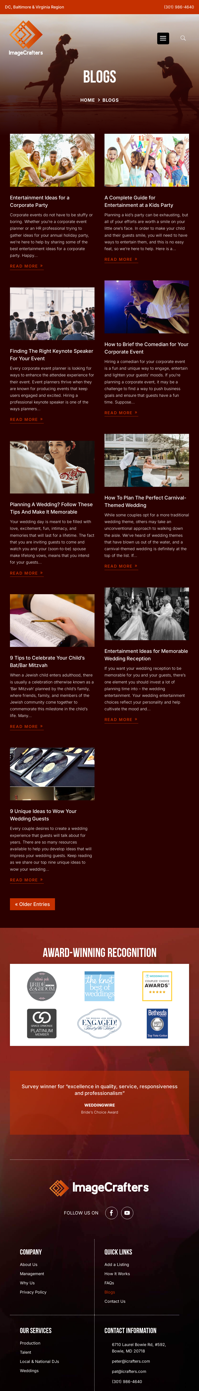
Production (30, 1343)
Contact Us (114, 1302)
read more (24, 266)
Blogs (109, 1292)
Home (87, 100)
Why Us (27, 1283)
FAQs (109, 1283)
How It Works (117, 1274)
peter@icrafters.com (131, 1361)
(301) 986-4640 (179, 6)
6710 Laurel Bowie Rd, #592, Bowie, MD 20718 (139, 1347)
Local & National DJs (39, 1362)
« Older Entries (32, 904)
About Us (28, 1265)
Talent (25, 1352)
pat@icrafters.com (129, 1371)
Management (32, 1274)
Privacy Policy (33, 1292)
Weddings (29, 1371)
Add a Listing (116, 1265)
